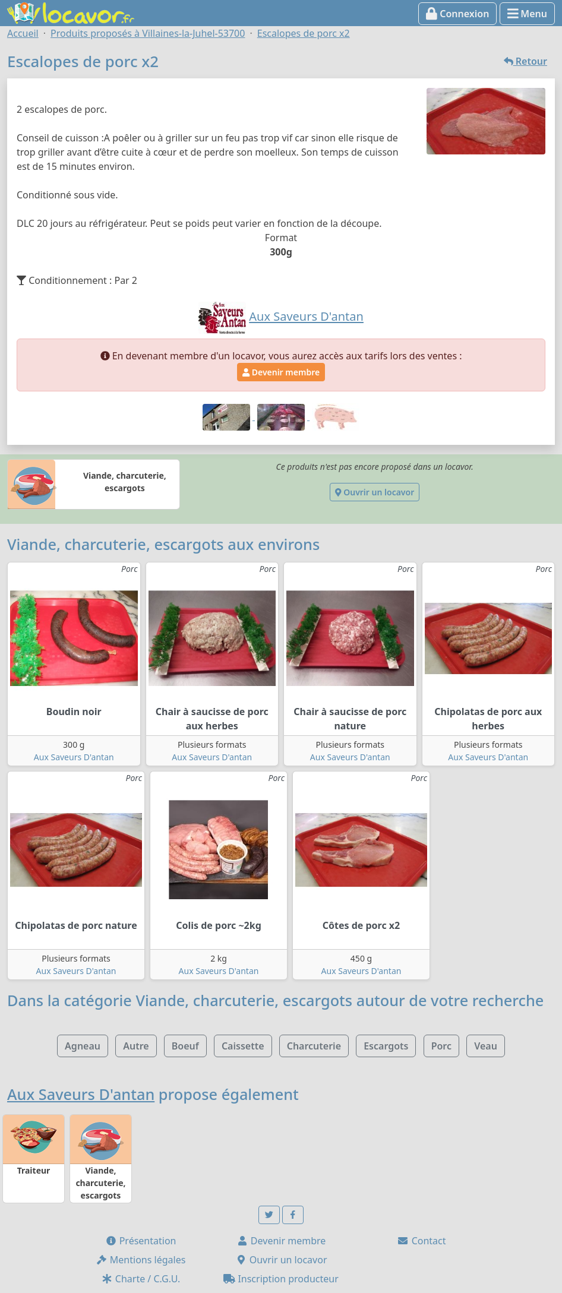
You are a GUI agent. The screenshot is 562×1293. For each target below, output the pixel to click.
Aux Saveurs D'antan (74, 757)
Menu (527, 13)
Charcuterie (314, 1045)
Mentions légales (141, 1259)
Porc (441, 1045)
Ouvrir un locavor (374, 492)
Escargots (386, 1045)
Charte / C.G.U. (141, 1278)
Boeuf (185, 1045)
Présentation (140, 1240)
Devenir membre (281, 372)
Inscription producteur (281, 1278)
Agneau (82, 1045)
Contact (421, 1240)
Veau (485, 1045)
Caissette (243, 1045)
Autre (136, 1045)
